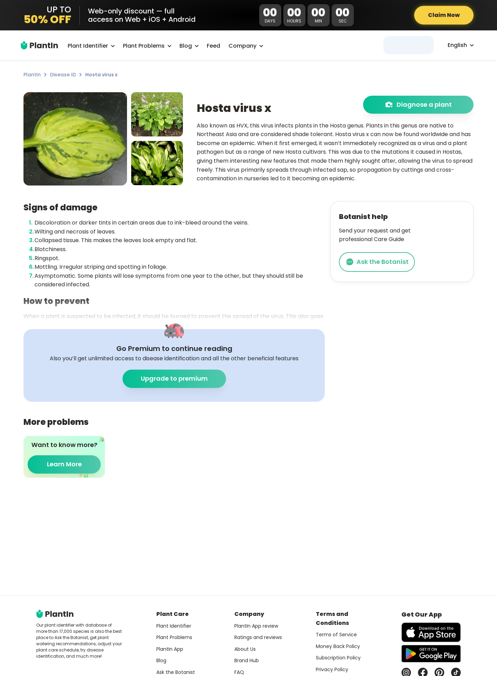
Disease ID (63, 74)
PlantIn (32, 74)
